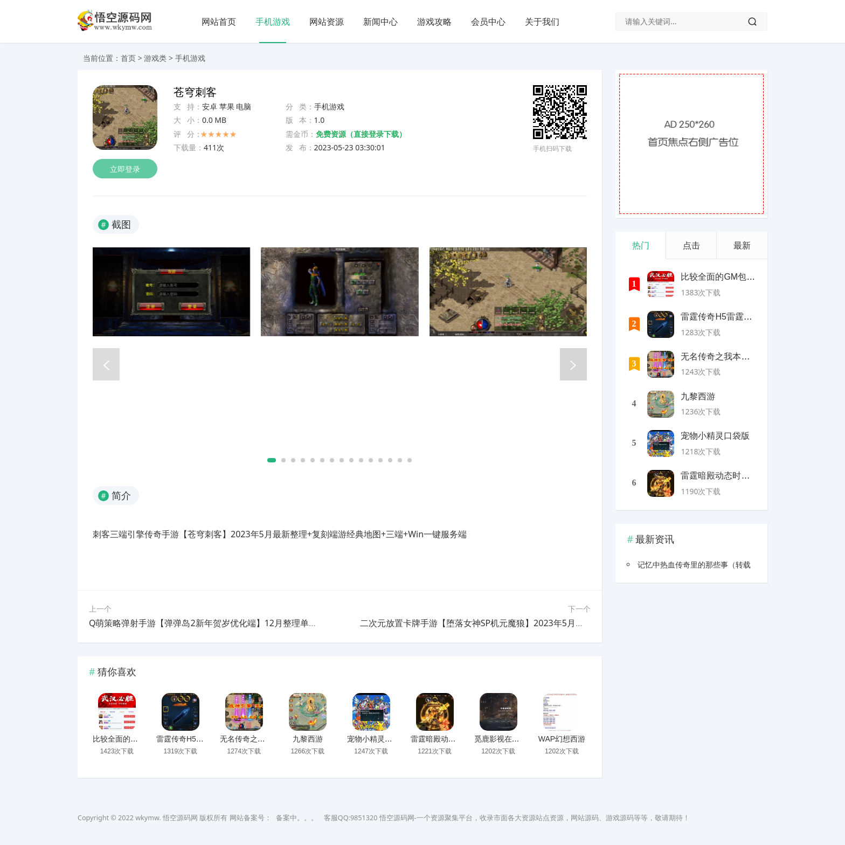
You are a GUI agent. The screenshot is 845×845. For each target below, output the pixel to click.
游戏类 (155, 58)
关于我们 (542, 21)
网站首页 (219, 21)
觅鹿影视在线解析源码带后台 (523, 739)
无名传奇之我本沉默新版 (261, 739)
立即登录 (125, 169)
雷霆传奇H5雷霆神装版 (195, 739)
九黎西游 (308, 739)
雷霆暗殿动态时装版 (445, 739)
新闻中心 (380, 21)
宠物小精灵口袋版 (377, 739)
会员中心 (488, 21)
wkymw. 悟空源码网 (166, 817)
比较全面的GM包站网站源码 (140, 739)
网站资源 (326, 21)
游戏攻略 (434, 21)
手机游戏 (272, 21)
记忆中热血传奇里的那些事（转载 (694, 564)
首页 (128, 58)
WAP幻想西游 (561, 739)
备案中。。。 (297, 817)
